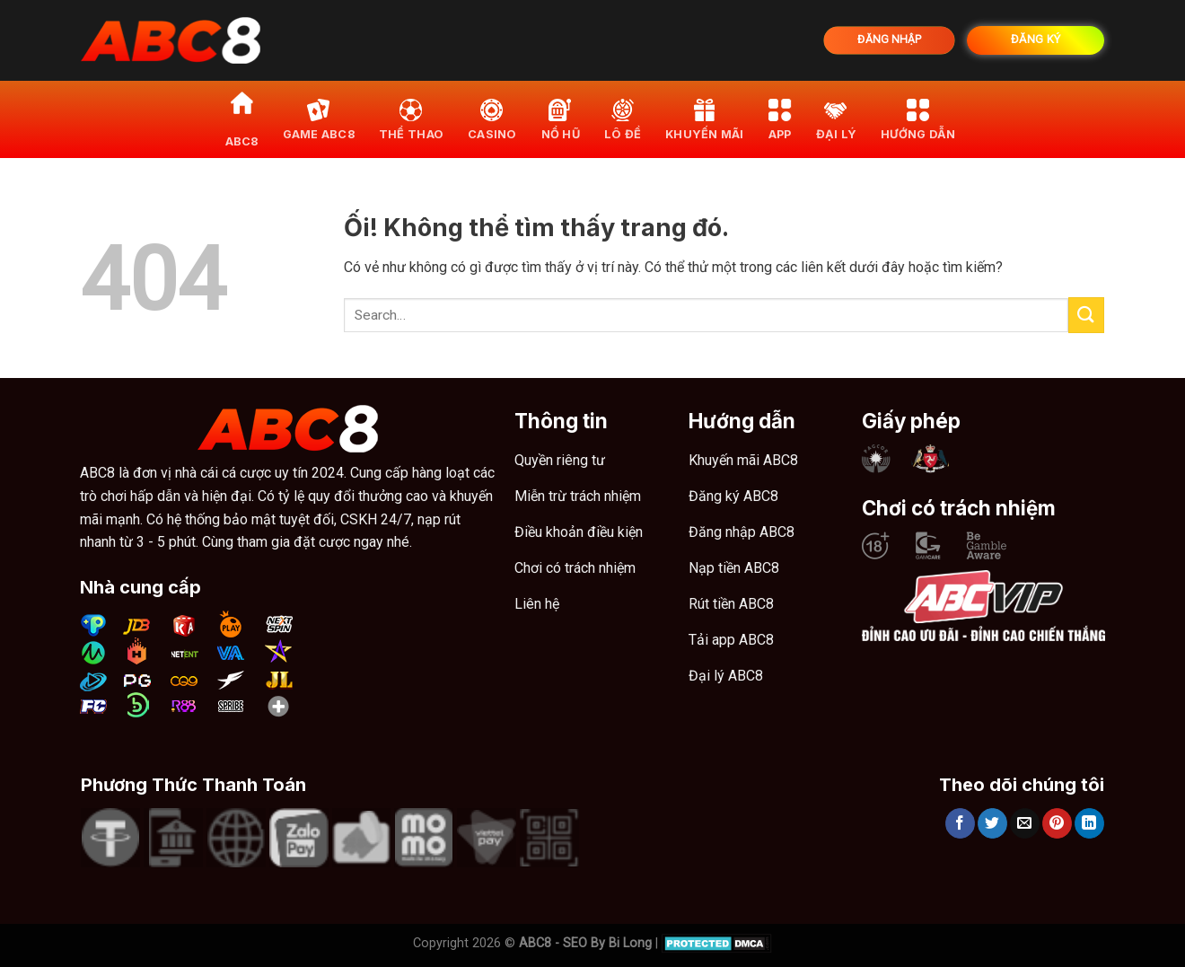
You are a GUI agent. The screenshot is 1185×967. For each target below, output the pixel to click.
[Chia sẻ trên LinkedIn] (1089, 823)
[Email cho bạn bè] (1025, 823)
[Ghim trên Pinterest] (1057, 823)
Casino (492, 119)
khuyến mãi (704, 119)
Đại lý (836, 119)
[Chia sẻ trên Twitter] (992, 823)
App (780, 119)
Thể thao (411, 119)
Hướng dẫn (918, 119)
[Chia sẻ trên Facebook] (960, 823)
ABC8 (242, 119)
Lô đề (622, 119)
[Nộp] (1086, 314)
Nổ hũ (560, 119)
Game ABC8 (319, 119)
